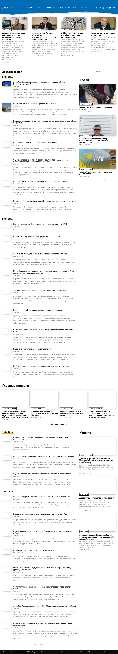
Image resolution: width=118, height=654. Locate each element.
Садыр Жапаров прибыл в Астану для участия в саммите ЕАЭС (40, 224)
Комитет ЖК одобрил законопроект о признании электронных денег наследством (43, 624)
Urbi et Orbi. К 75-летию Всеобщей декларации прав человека (72, 35)
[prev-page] (3, 63)
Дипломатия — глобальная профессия (103, 34)
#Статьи (83, 652)
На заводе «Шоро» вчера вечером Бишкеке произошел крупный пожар (44, 201)
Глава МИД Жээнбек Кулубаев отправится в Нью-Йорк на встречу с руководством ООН (42, 569)
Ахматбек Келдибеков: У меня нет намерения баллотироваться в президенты (40, 438)
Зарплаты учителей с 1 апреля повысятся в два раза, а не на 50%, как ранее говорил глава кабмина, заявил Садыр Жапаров (15, 414)
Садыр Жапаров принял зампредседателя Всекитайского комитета (42, 474)
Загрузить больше (97, 181)
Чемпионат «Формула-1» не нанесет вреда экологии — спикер (40, 254)
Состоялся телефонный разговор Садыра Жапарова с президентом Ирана (42, 588)
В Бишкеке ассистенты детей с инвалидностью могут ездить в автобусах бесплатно (45, 122)
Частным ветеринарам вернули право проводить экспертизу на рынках (44, 290)
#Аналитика (74, 652)
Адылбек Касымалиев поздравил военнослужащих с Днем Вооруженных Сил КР (39, 83)
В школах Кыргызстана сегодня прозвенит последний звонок (40, 181)
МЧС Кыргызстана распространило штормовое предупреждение (41, 366)
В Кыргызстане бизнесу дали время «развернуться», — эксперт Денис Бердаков (44, 36)
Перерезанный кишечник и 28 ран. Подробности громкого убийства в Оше (42, 532)
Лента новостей (68, 29)
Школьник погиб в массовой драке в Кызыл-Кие (34, 104)
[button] (91, 8)
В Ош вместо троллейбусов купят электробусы (33, 550)
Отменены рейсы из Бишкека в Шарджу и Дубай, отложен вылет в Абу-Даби (44, 413)
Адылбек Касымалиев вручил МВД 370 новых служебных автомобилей (44, 606)
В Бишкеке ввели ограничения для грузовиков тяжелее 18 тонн (41, 514)
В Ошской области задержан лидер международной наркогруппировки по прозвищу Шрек (94, 140)
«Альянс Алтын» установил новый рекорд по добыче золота (96, 173)
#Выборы (107, 652)
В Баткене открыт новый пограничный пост (32, 349)
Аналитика (7, 29)
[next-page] (7, 63)
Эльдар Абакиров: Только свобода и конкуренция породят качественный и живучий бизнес (96, 537)
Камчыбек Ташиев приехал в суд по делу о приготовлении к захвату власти (43, 331)
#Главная (64, 652)
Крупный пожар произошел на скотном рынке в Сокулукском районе (43, 456)
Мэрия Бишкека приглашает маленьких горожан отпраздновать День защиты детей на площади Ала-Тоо (43, 272)
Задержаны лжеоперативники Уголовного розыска (96, 108)
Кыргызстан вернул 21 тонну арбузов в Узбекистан (35, 142)
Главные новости (15, 385)
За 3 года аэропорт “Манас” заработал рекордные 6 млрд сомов (72, 413)
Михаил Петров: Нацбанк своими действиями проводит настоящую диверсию (13, 36)
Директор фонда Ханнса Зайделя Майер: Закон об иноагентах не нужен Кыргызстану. (96, 460)
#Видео (99, 652)
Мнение (85, 432)
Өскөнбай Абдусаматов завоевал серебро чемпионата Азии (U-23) (41, 497)
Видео (84, 80)
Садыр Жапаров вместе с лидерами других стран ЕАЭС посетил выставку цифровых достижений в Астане (40, 161)
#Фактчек (91, 652)
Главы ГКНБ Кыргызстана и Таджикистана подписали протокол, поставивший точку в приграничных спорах (101, 414)
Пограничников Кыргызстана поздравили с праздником (37, 310)
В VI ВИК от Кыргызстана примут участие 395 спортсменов (38, 236)
